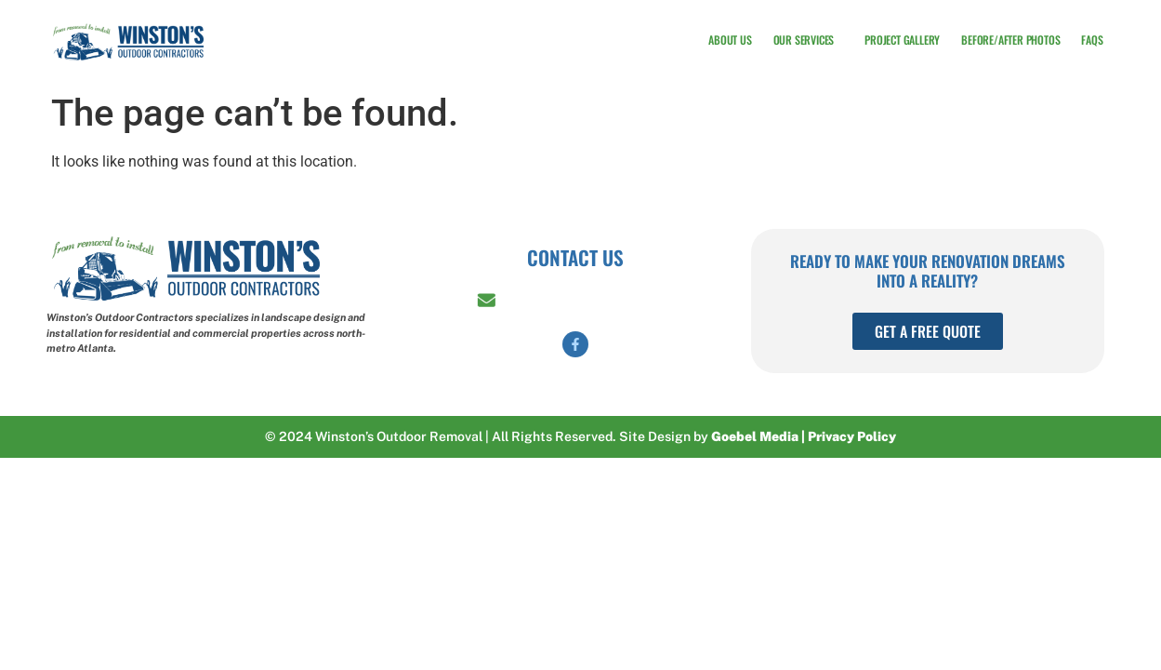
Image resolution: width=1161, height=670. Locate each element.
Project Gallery (902, 38)
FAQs (1091, 38)
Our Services (808, 38)
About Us (729, 38)
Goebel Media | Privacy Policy (803, 436)
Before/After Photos (1010, 38)
